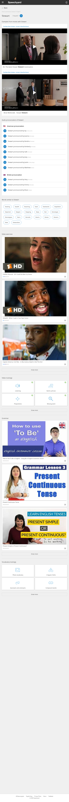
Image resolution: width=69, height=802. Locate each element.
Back (5, 8)
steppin (18, 212)
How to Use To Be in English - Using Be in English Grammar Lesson (23, 458)
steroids (27, 217)
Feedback (50, 796)
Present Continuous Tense (11, 502)
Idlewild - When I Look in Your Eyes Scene (15, 318)
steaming (27, 207)
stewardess (16, 222)
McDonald (11, 113)
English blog (29, 796)
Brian (5, 113)
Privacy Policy (37, 796)
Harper (15, 67)
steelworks (46, 207)
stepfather (57, 207)
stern (18, 217)
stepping (28, 212)
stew (6, 222)
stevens (56, 217)
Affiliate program (20, 796)
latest (10, 67)
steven (47, 217)
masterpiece (28, 67)
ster (45, 212)
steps (37, 212)
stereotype (55, 212)
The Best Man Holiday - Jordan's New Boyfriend (16, 26)
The (6, 67)
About (44, 796)
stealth (17, 207)
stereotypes (8, 217)
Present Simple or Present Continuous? (15, 546)
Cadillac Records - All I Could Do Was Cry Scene (17, 274)
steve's (37, 217)
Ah (4, 67)
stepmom (8, 212)
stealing (7, 207)
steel (36, 207)
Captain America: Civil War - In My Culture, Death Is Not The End (22, 362)
